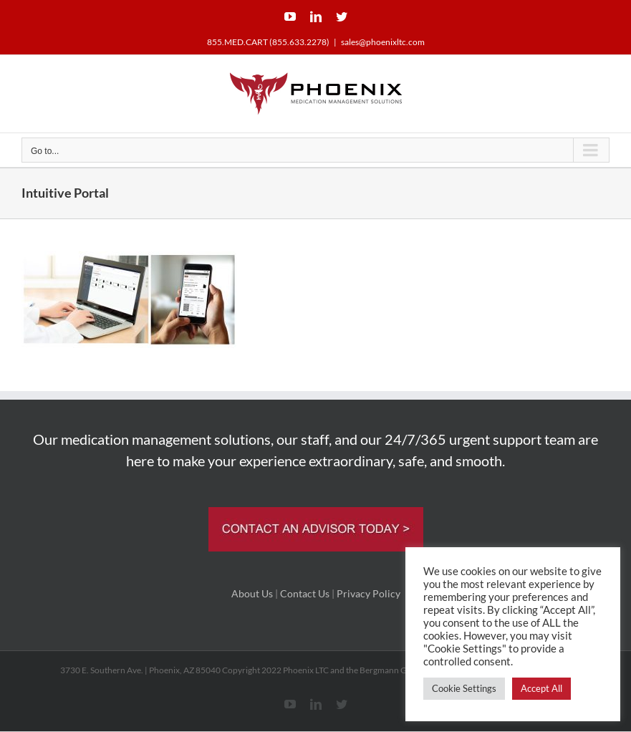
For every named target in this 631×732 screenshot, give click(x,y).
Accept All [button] (541, 688)
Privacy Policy (368, 593)
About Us (252, 593)
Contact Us (304, 593)
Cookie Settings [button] (464, 688)
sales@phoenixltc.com (383, 42)
